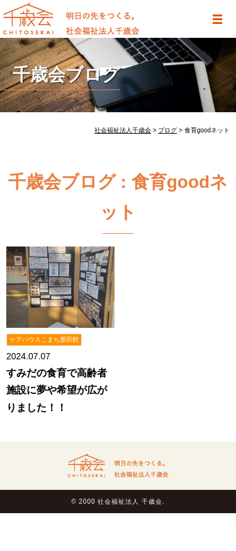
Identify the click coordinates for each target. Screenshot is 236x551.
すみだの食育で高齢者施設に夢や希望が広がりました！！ (56, 390)
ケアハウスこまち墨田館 (44, 339)
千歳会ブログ (66, 74)
